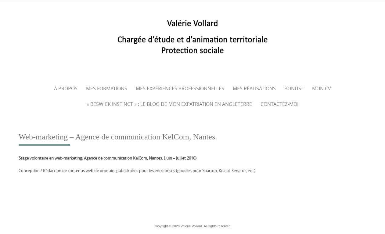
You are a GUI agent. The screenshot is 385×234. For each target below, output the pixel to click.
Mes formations (106, 88)
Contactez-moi (279, 104)
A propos (65, 88)
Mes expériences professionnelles (180, 88)
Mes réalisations (254, 88)
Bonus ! (294, 88)
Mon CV (321, 88)
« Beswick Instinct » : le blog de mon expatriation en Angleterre (169, 104)
